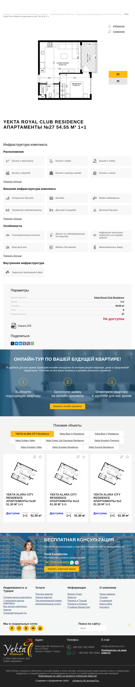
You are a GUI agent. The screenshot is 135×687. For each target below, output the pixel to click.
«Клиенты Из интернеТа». (86, 680)
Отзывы (104, 597)
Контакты (104, 607)
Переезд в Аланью (77, 604)
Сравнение (119, 31)
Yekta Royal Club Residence (62, 14)
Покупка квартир (44, 594)
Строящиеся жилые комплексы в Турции (30, 14)
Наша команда (107, 594)
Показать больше (12, 181)
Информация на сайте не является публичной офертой (67, 676)
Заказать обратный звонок (62, 569)
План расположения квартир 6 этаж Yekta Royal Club (98, 14)
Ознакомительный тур (15, 613)
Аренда (7, 610)
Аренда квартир (43, 597)
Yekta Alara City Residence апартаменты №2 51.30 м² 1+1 (107, 499)
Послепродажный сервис (48, 600)
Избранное (119, 26)
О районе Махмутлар (78, 607)
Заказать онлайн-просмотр (67, 406)
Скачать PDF (24, 325)
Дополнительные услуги (48, 604)
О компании (106, 600)
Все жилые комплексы (15, 606)
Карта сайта (106, 604)
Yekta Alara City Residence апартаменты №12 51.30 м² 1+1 (64, 499)
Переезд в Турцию (77, 600)
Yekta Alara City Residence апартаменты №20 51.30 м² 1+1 (21, 499)
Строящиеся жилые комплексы (13, 601)
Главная (6, 14)
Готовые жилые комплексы (17, 597)
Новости (71, 597)
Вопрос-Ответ (74, 594)
